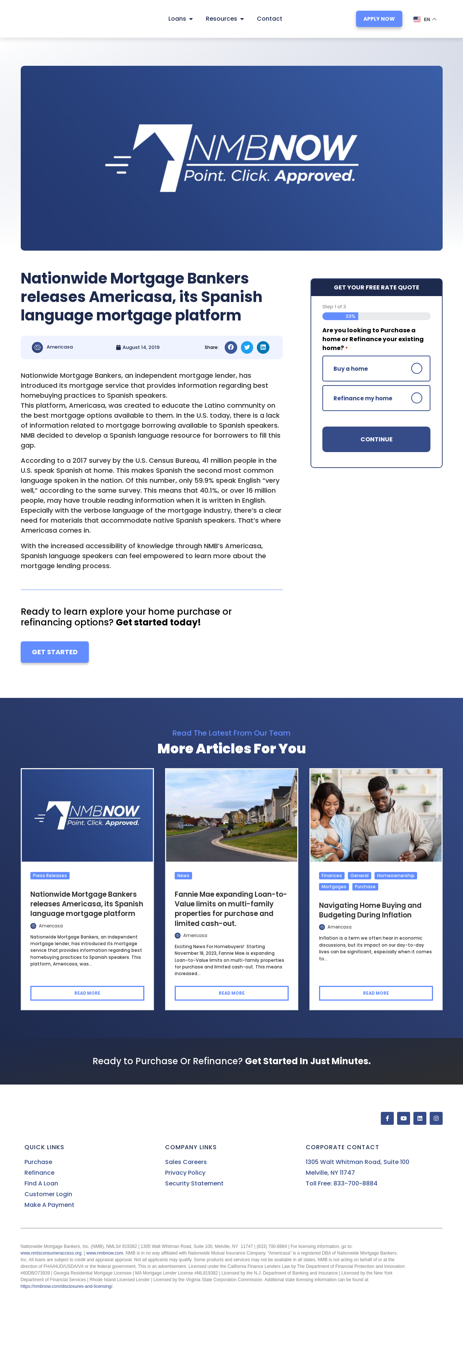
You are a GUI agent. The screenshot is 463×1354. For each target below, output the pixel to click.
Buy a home (350, 368)
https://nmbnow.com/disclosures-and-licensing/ (67, 1286)
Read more (87, 993)
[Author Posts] (33, 926)
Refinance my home (362, 398)
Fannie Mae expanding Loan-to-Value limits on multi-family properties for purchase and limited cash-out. (231, 908)
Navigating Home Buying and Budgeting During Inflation (370, 910)
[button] (231, 347)
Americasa (51, 926)
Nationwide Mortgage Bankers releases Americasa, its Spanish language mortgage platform (86, 903)
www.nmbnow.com (104, 1253)
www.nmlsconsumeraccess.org (51, 1253)
